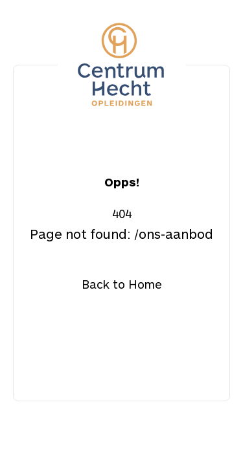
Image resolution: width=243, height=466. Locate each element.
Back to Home (122, 284)
